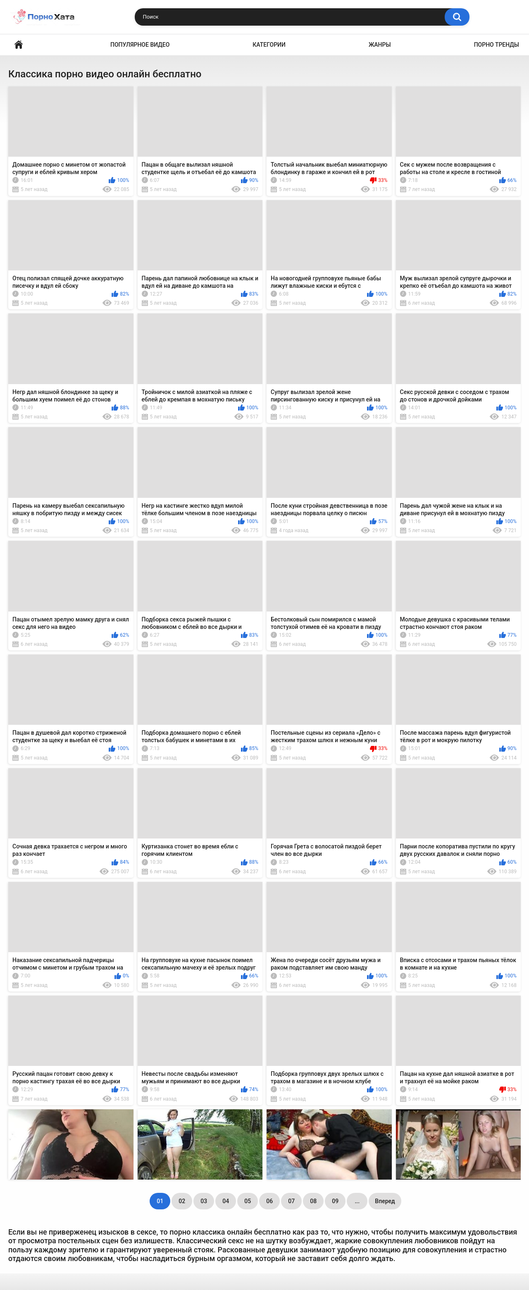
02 (182, 1201)
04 (225, 1201)
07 (291, 1201)
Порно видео (18, 44)
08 (313, 1201)
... (357, 1201)
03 (203, 1201)
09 (335, 1201)
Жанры (380, 44)
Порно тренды (496, 44)
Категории (269, 44)
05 (247, 1201)
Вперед (385, 1201)
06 (269, 1201)
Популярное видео (139, 44)
